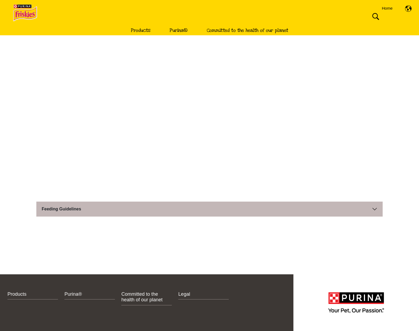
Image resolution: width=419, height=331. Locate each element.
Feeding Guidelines (61, 209)
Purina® (179, 30)
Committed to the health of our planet (247, 30)
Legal (184, 294)
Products (140, 30)
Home (387, 8)
